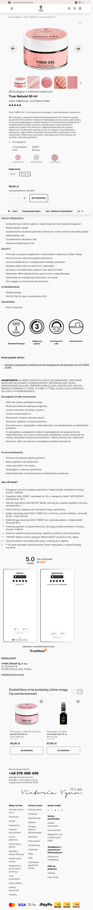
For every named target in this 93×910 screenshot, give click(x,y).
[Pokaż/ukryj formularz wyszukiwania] (69, 8)
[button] (20, 637)
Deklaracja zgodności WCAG (33, 865)
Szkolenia (33, 837)
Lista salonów (54, 830)
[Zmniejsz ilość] (11, 198)
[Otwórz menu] (12, 8)
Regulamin (14, 825)
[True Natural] (55, 158)
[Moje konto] (74, 8)
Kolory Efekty (15, 883)
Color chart (53, 877)
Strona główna (15, 17)
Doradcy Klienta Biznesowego (35, 829)
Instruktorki (34, 841)
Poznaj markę (35, 809)
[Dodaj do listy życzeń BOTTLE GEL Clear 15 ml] (78, 702)
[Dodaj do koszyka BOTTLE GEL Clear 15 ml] (63, 750)
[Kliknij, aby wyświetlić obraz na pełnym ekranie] (45, 48)
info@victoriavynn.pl (12, 674)
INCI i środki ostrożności (59, 211)
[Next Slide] (80, 691)
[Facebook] (52, 810)
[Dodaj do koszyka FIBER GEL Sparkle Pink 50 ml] (26, 750)
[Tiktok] (58, 810)
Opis (15, 211)
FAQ (30, 858)
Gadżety (13, 894)
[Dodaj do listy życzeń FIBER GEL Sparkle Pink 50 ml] (41, 702)
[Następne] (78, 48)
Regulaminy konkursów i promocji (15, 869)
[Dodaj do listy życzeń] (79, 23)
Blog (30, 854)
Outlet (12, 821)
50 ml (25, 174)
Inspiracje (33, 849)
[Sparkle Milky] (36, 157)
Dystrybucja (34, 818)
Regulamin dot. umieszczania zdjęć (55, 837)
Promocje (13, 817)
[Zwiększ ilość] (24, 198)
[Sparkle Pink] (18, 157)
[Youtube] (55, 810)
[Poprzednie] (13, 48)
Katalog (51, 873)
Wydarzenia (34, 845)
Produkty (32, 814)
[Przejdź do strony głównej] (40, 8)
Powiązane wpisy (31, 211)
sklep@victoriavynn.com (21, 777)
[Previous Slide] (74, 691)
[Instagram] (48, 810)
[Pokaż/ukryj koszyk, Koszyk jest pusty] (80, 8)
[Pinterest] (62, 810)
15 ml (12, 174)
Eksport (32, 822)
